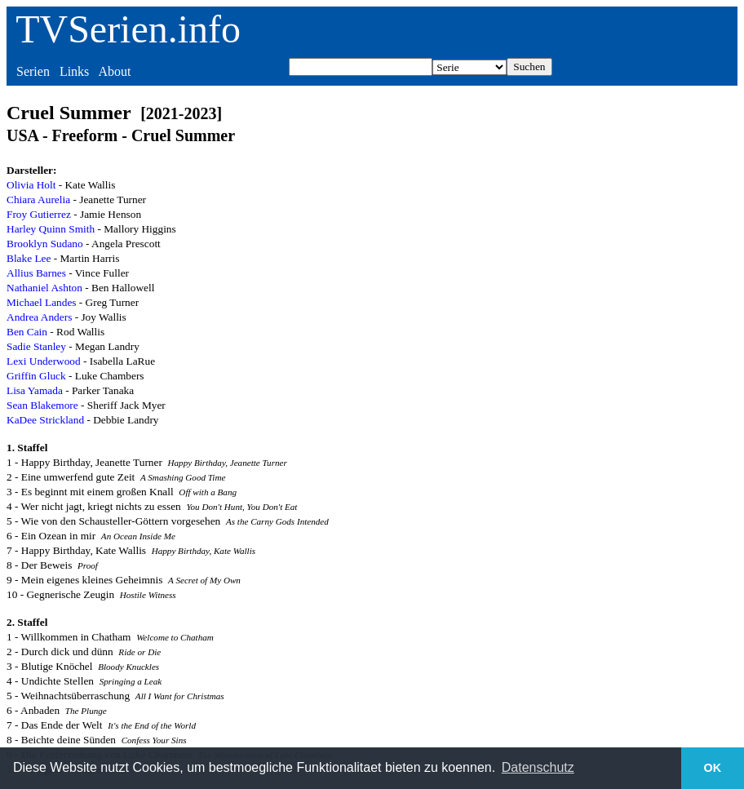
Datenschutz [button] (538, 767)
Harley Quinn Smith (51, 229)
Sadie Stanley (36, 346)
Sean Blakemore (42, 405)
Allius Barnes (36, 273)
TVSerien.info (128, 29)
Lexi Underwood (44, 361)
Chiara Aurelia (38, 199)
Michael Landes (42, 302)
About (114, 71)
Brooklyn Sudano (45, 243)
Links (74, 71)
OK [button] (713, 767)
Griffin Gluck (36, 376)
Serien (33, 71)
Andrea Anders (39, 317)
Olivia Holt (31, 185)
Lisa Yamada (35, 390)
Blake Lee (29, 258)
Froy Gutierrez (39, 214)
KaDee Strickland (45, 420)
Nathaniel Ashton (44, 287)
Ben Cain (27, 332)
